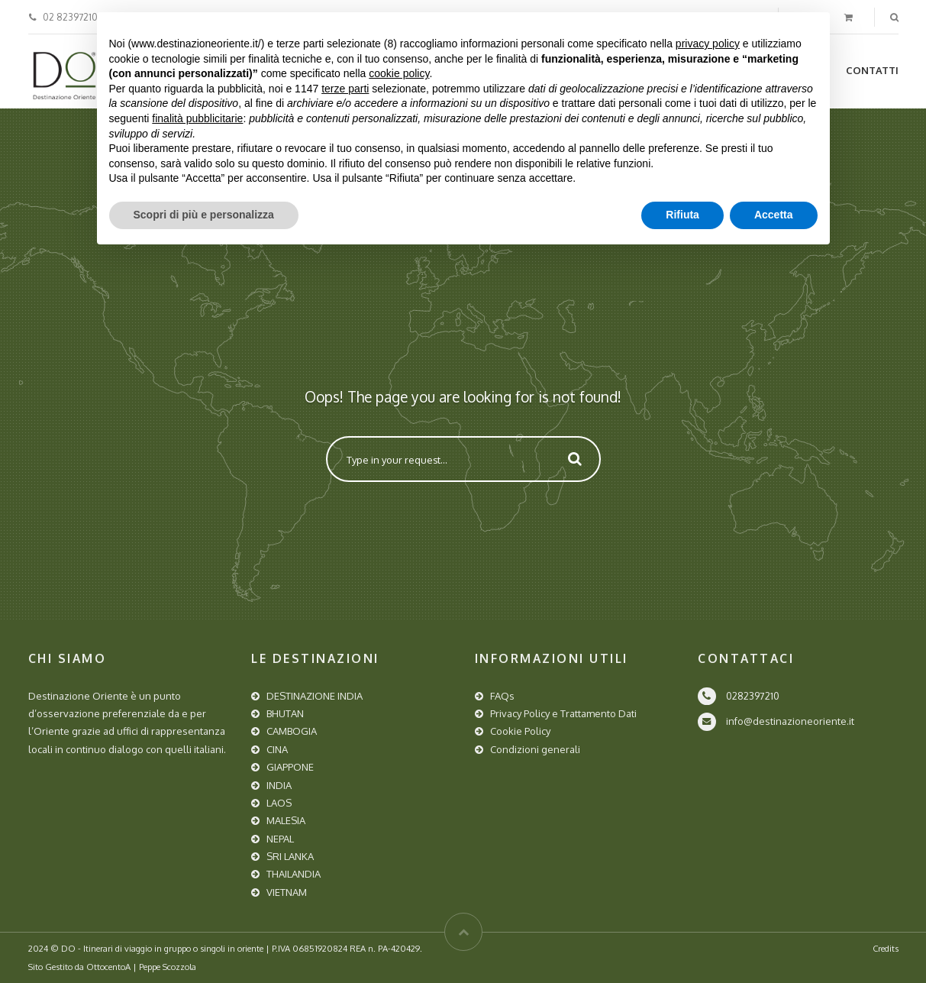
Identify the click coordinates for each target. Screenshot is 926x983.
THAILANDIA (293, 874)
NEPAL (280, 839)
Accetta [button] (773, 215)
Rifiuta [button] (682, 215)
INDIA (279, 785)
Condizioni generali (535, 749)
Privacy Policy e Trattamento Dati (563, 713)
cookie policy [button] (399, 73)
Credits (886, 948)
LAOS (279, 803)
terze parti (345, 88)
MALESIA (285, 820)
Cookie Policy (520, 731)
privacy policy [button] (708, 43)
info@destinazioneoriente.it (790, 721)
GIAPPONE (290, 767)
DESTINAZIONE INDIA (314, 696)
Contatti (872, 70)
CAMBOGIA (291, 731)
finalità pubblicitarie (197, 118)
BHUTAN (285, 713)
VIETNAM (286, 892)
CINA (277, 749)
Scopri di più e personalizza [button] (204, 215)
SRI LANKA (290, 856)
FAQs (502, 696)
